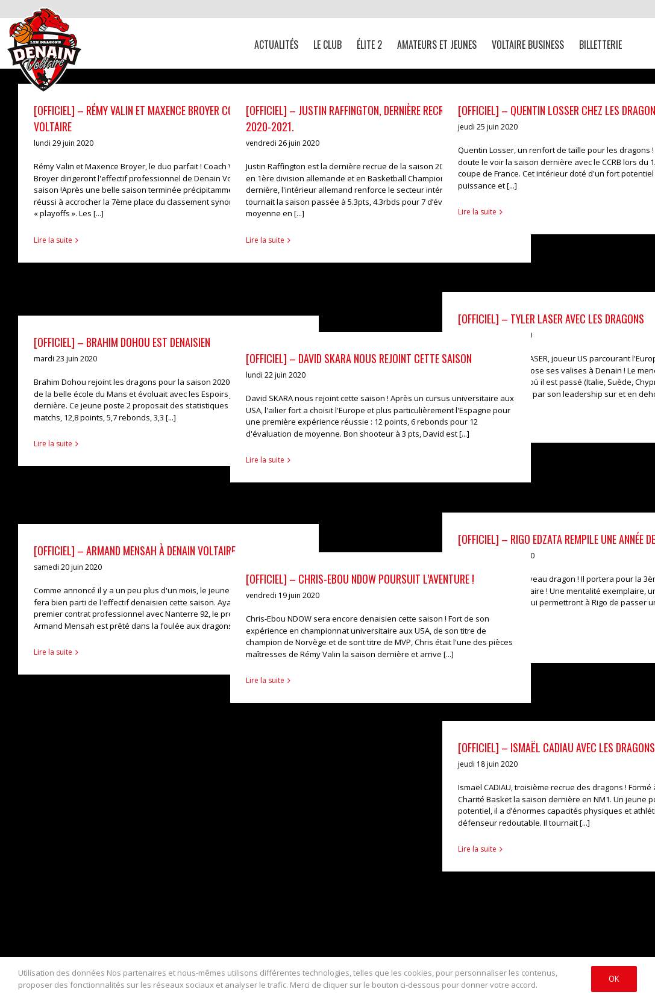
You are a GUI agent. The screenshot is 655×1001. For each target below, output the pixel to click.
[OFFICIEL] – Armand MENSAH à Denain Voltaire (135, 550)
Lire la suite (53, 240)
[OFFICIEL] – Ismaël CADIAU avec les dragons (556, 747)
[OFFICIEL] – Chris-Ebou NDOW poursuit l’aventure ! (360, 579)
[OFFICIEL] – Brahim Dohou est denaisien (122, 342)
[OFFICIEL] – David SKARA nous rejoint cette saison (359, 358)
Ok (614, 978)
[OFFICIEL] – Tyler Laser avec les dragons (551, 318)
